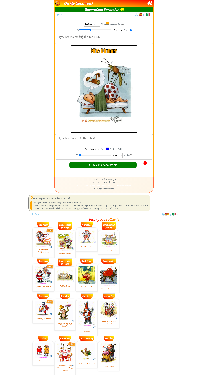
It (151, 15)
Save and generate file (103, 164)
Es (144, 15)
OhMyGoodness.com (105, 188)
